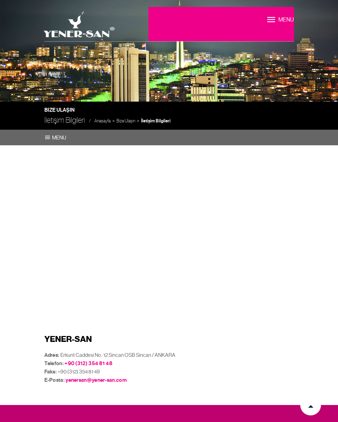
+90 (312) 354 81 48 (88, 363)
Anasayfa (102, 120)
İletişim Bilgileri (156, 121)
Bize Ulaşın (125, 120)
